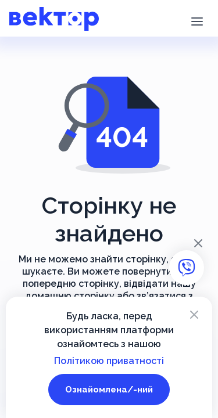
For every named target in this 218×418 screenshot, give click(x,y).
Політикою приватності (109, 360)
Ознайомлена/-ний (109, 389)
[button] (196, 20)
